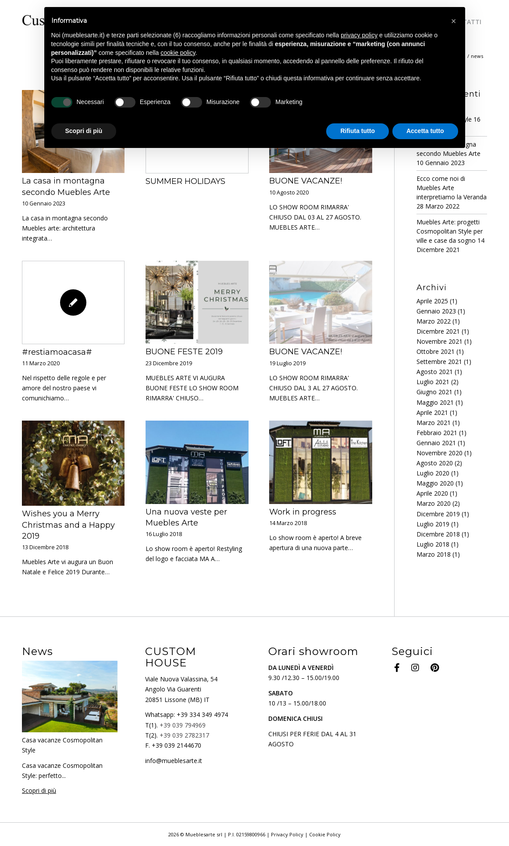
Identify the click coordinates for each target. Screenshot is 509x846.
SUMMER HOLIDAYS (185, 181)
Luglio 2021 (432, 382)
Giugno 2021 (434, 392)
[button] (454, 21)
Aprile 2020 (432, 493)
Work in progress (302, 512)
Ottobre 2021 (435, 351)
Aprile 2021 (432, 412)
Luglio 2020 (432, 473)
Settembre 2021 (439, 361)
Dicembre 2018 (438, 534)
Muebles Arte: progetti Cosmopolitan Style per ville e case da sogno (449, 231)
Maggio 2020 (435, 483)
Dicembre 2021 (438, 331)
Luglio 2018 (432, 544)
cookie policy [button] (177, 52)
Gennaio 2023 (436, 311)
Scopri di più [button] (84, 130)
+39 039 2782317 (184, 735)
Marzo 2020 (433, 503)
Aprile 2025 (432, 301)
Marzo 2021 (433, 422)
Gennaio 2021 (436, 443)
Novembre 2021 (439, 341)
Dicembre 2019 (438, 514)
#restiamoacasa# (57, 352)
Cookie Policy (325, 834)
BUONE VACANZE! (305, 181)
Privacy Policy (287, 834)
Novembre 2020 (439, 453)
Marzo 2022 (433, 321)
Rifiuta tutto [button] (357, 130)
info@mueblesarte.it (173, 760)
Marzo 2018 (433, 554)
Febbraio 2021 (436, 432)
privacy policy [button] (359, 35)
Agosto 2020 (434, 463)
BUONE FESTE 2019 (184, 351)
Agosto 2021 (434, 371)
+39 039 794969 (183, 725)
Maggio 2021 (435, 402)
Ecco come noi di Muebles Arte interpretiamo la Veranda (451, 187)
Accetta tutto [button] (425, 130)
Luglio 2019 (432, 524)
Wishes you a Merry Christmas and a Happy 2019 (68, 524)
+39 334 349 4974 (202, 714)
